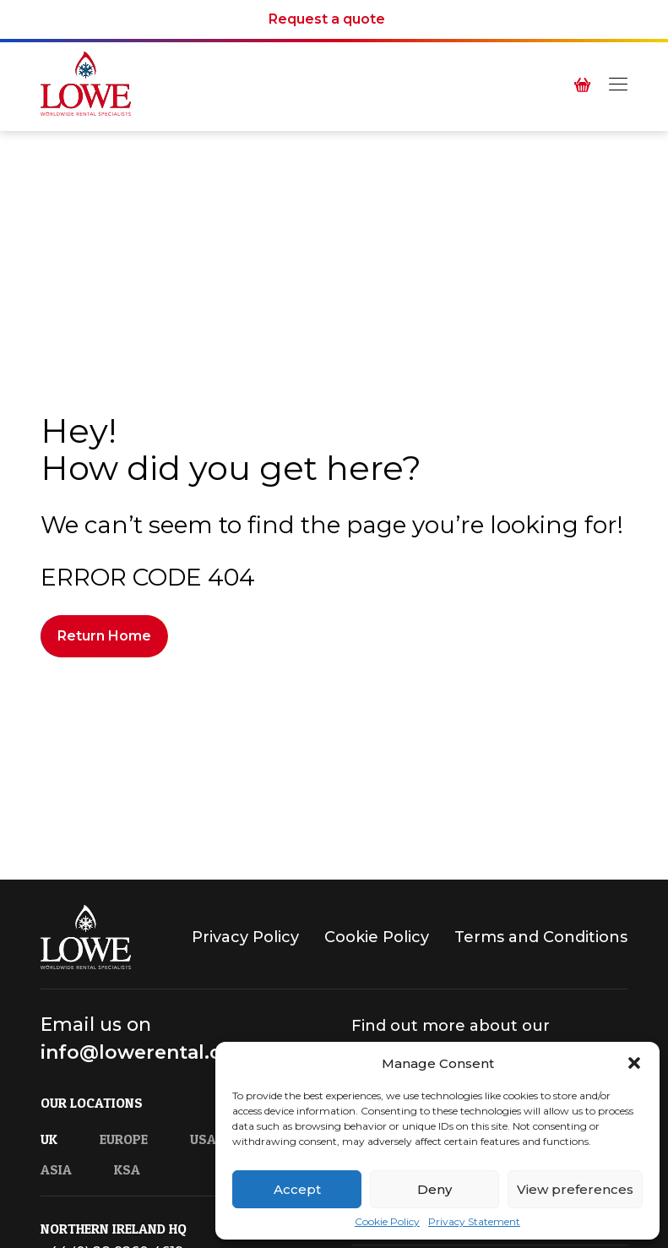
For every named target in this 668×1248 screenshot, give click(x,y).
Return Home (104, 636)
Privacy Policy (245, 937)
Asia (56, 1170)
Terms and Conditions (540, 937)
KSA (127, 1170)
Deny (434, 1189)
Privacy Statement (474, 1222)
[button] (634, 1063)
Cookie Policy (387, 1222)
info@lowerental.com (147, 1053)
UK (49, 1139)
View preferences (575, 1189)
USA (203, 1139)
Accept (297, 1189)
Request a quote (327, 19)
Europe (124, 1139)
